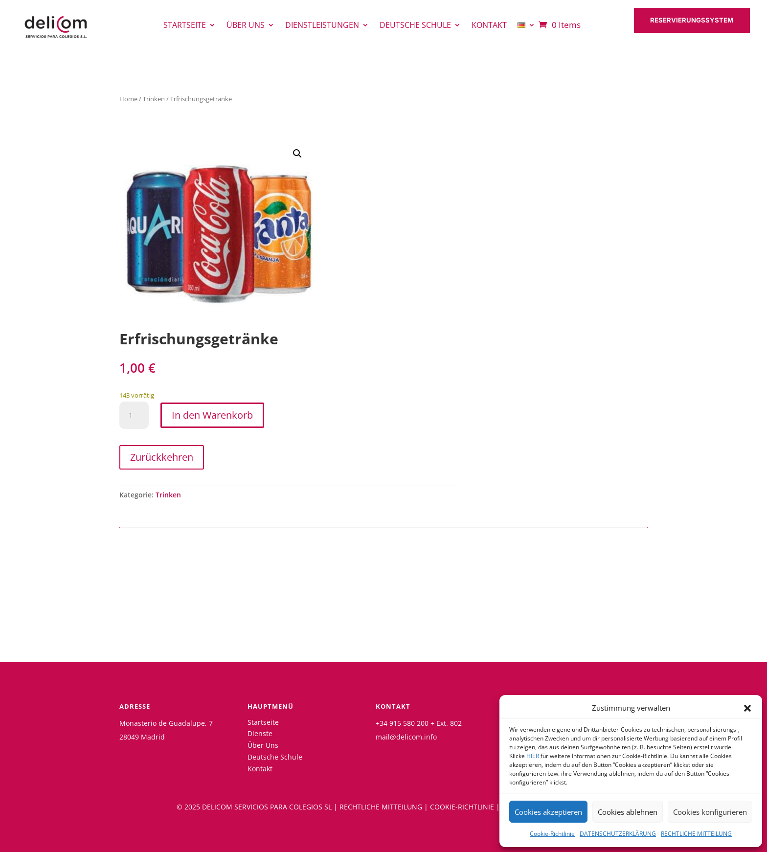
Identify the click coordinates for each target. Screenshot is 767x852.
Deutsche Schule (415, 26)
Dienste (260, 733)
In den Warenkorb (212, 415)
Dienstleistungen (322, 26)
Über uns (245, 26)
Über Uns (263, 745)
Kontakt (489, 26)
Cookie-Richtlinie (552, 834)
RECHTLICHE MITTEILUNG (696, 834)
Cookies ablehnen (627, 812)
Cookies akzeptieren (548, 812)
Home (128, 98)
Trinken (154, 98)
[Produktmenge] (134, 415)
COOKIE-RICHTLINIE (462, 806)
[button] (747, 708)
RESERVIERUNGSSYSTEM (695, 21)
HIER (532, 756)
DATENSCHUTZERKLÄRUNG (618, 834)
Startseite (184, 26)
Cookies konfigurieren (710, 812)
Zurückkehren (161, 457)
